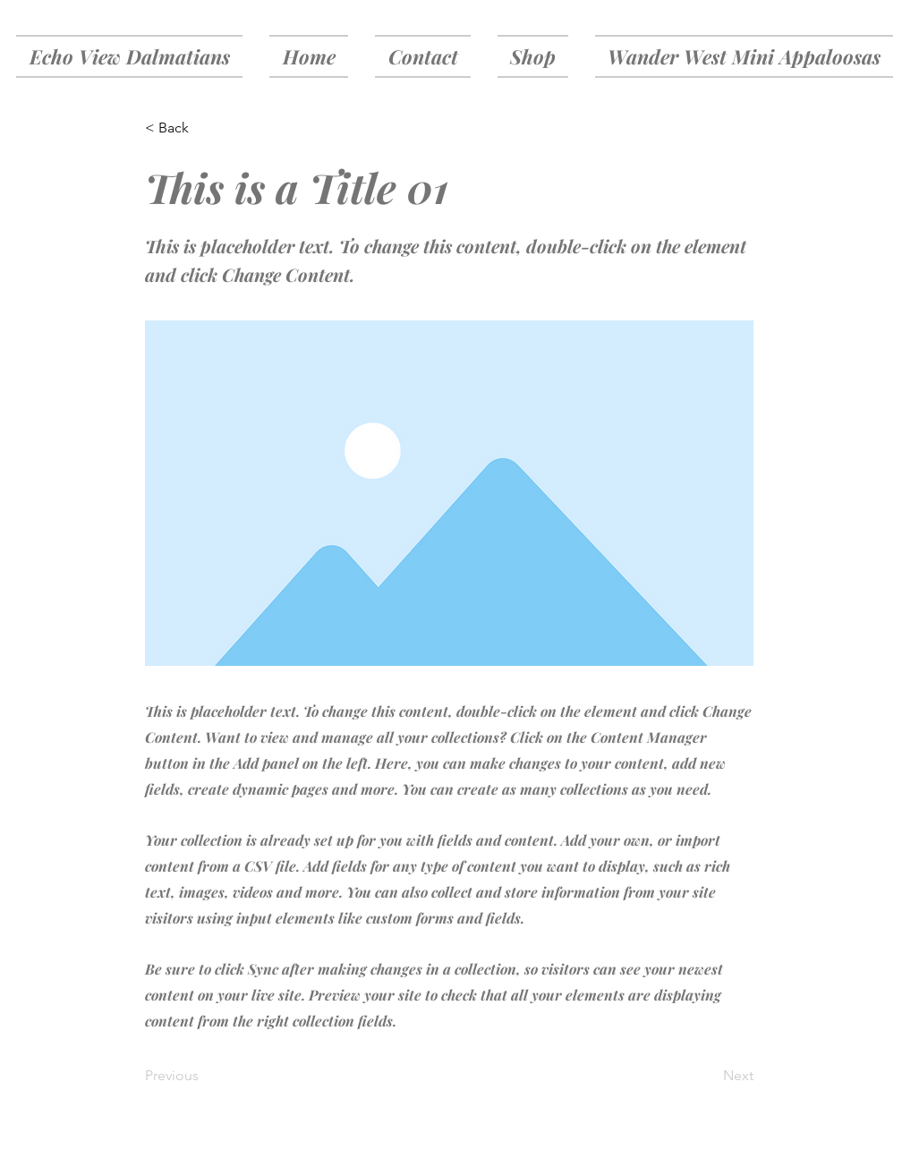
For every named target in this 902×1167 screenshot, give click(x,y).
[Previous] (204, 1076)
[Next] (708, 1076)
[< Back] (204, 128)
